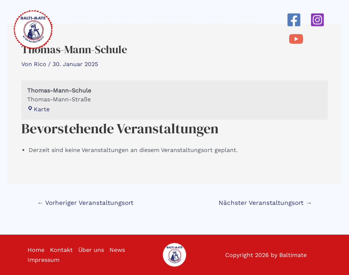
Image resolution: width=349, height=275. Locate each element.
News (117, 249)
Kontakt (61, 249)
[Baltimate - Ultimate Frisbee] (33, 30)
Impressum (44, 259)
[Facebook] (293, 19)
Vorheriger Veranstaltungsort (85, 202)
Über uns (91, 249)
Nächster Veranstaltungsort (265, 202)
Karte (38, 109)
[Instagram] (317, 19)
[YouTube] (296, 38)
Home (36, 249)
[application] (130, 16)
